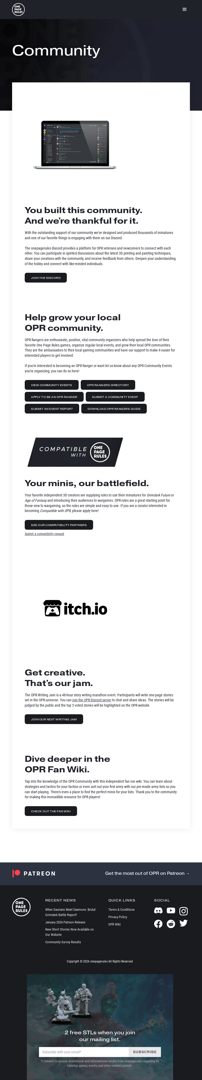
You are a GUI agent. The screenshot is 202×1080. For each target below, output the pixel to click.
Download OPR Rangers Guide (114, 409)
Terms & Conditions (121, 910)
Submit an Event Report (52, 409)
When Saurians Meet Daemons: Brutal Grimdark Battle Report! (70, 912)
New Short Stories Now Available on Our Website (69, 932)
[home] (18, 9)
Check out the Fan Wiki (51, 811)
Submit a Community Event (115, 397)
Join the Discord (45, 278)
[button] (184, 9)
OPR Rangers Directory (108, 385)
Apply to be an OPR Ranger (54, 397)
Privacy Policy (117, 917)
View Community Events (51, 385)
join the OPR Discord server (91, 700)
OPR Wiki (114, 924)
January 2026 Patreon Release (65, 922)
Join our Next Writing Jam (54, 719)
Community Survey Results (63, 942)
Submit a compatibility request (44, 534)
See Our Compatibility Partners (59, 525)
